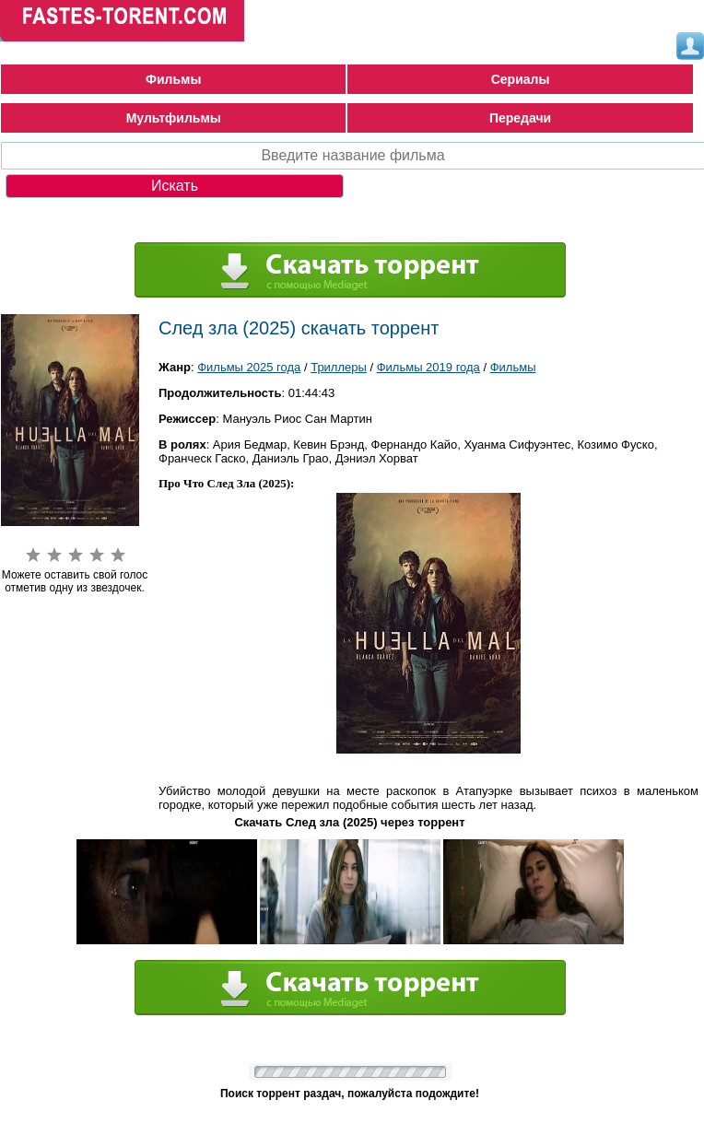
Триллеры (339, 367)
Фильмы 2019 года (428, 367)
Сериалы (520, 79)
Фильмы (173, 79)
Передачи (520, 118)
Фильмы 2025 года (248, 367)
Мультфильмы (173, 118)
